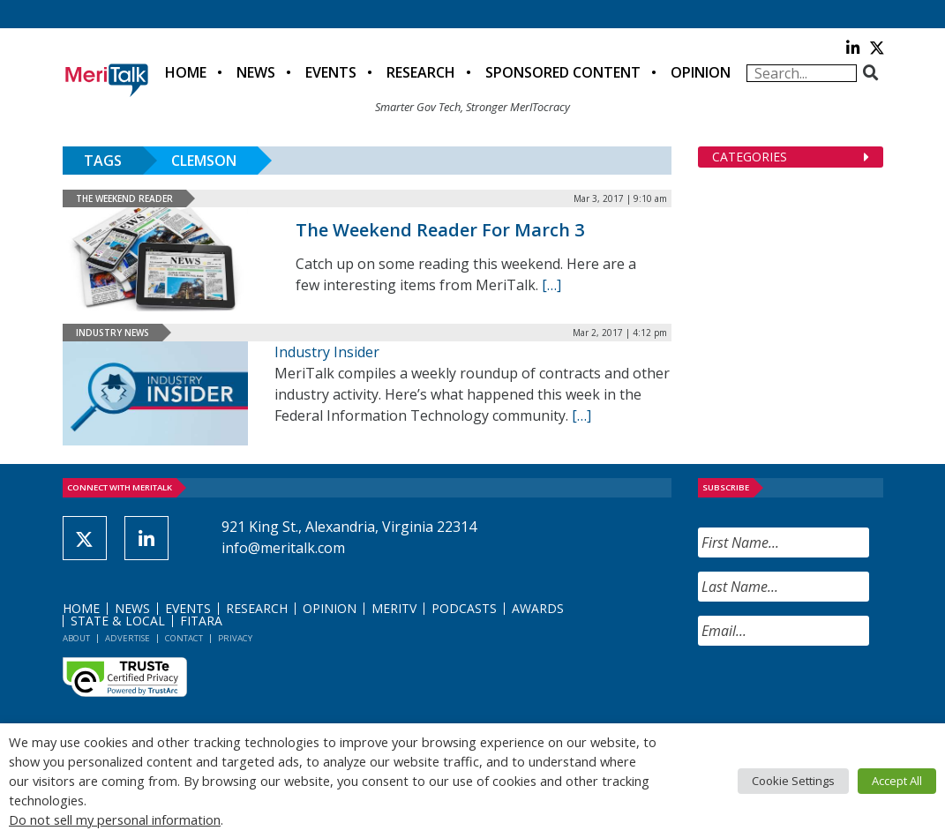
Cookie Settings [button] (793, 781)
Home (185, 72)
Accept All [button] (897, 781)
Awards (538, 608)
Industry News (112, 332)
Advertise (127, 638)
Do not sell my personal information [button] (115, 819)
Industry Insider (326, 352)
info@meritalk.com (283, 547)
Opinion (701, 72)
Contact (184, 638)
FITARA (201, 620)
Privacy (235, 638)
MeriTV (393, 608)
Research (420, 72)
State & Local (118, 620)
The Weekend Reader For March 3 (440, 230)
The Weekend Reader (124, 198)
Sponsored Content (563, 72)
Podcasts (464, 608)
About (76, 638)
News (255, 72)
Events (330, 72)
